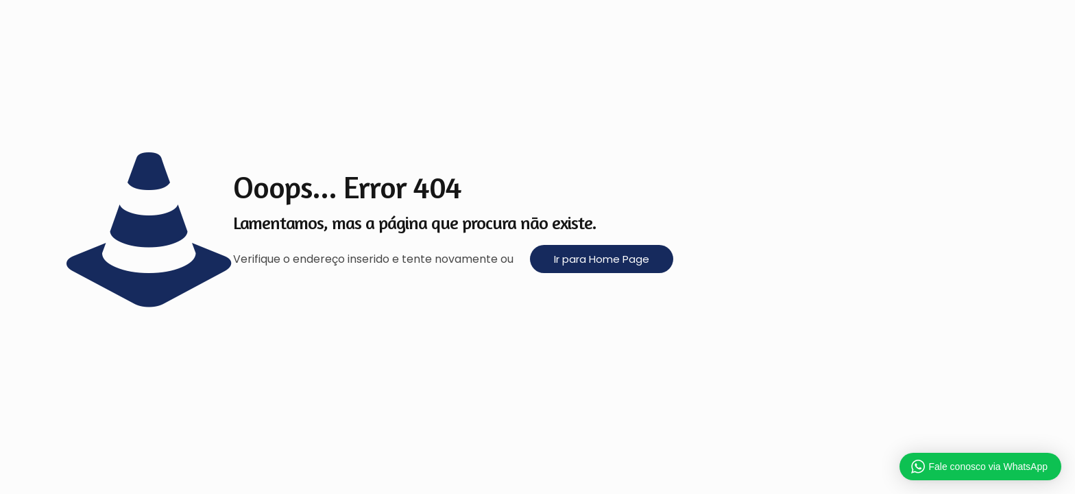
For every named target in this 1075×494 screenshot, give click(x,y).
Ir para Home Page (601, 259)
